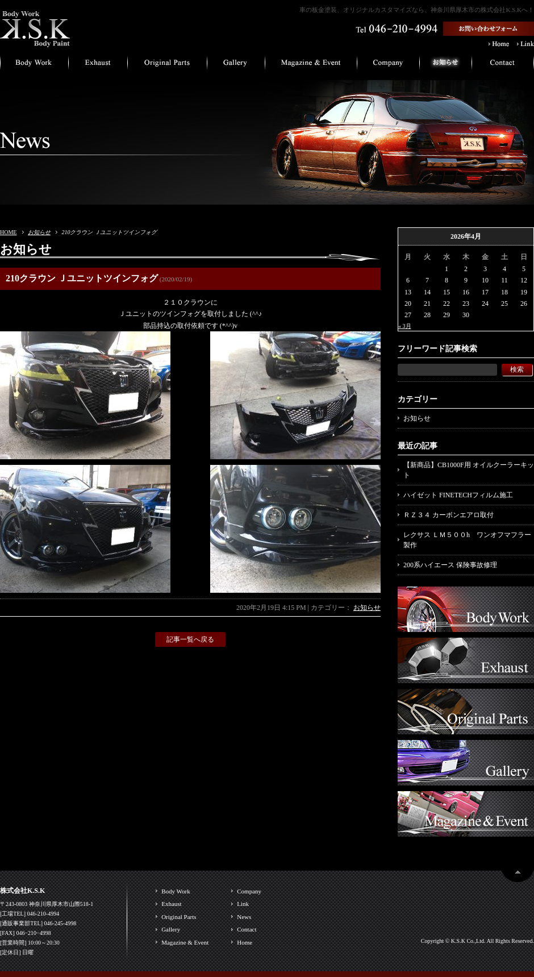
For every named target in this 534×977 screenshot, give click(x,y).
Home (244, 942)
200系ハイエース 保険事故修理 (450, 565)
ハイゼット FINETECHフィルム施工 (458, 495)
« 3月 (404, 326)
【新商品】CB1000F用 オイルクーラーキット (468, 470)
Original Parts (178, 916)
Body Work (175, 891)
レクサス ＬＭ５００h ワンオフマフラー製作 (467, 540)
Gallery (170, 929)
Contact (246, 929)
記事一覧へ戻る (190, 639)
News (244, 916)
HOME (8, 232)
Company (249, 891)
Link (243, 903)
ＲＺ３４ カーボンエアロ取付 (448, 515)
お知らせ (39, 232)
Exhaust (171, 903)
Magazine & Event (184, 942)
